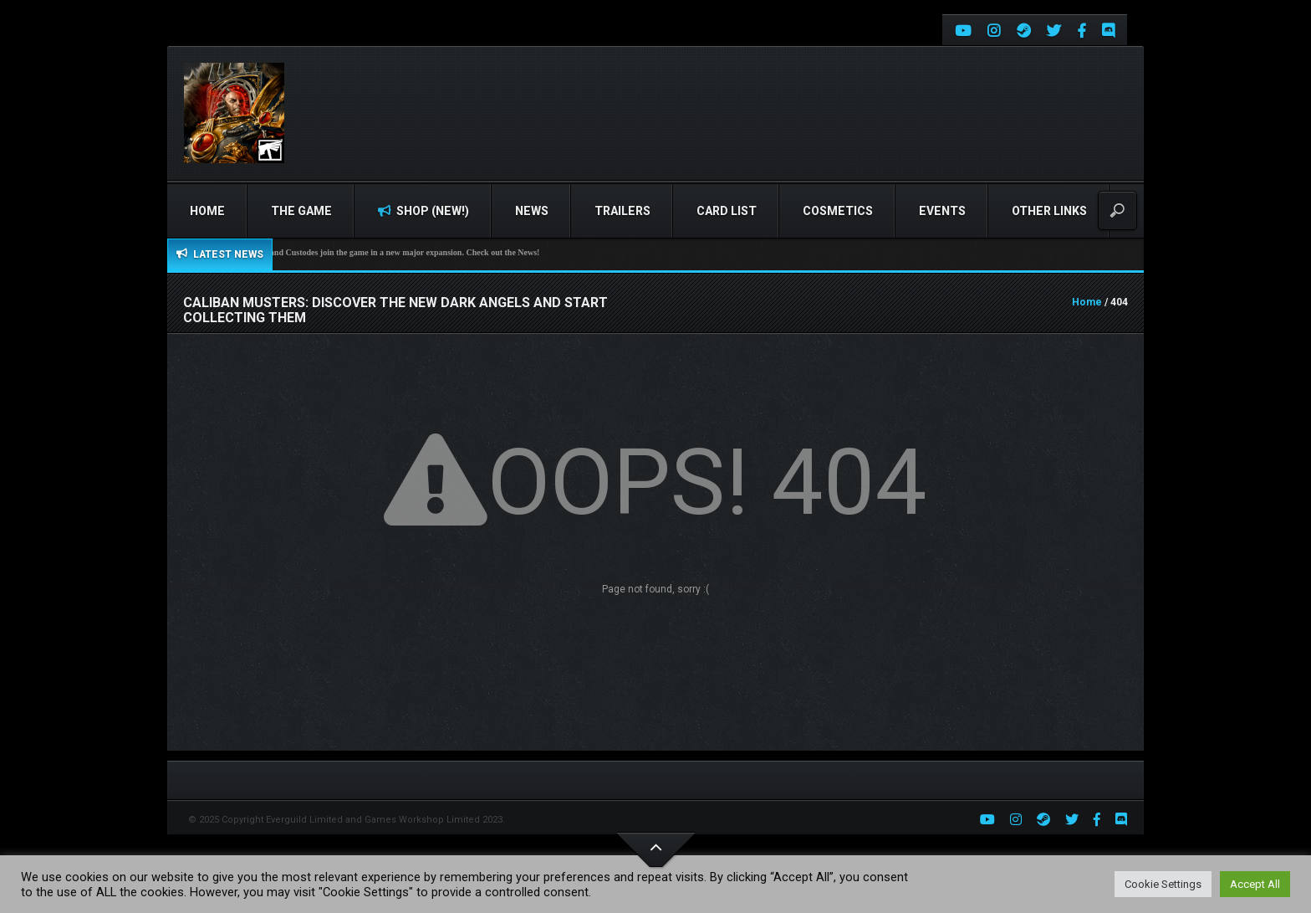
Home (207, 211)
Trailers (622, 211)
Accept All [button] (1255, 884)
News (531, 211)
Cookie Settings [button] (1163, 884)
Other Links (1049, 211)
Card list (726, 211)
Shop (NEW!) (423, 211)
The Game (301, 211)
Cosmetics (838, 211)
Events (942, 211)
